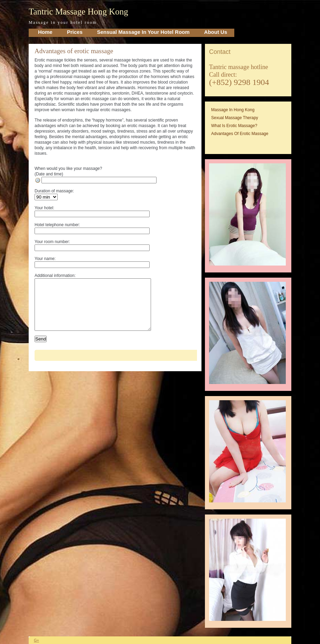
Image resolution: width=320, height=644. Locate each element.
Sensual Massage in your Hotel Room (143, 32)
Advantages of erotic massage (74, 51)
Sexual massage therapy (234, 117)
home (45, 32)
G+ (36, 640)
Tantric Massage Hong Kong (78, 11)
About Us (215, 32)
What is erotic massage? (234, 125)
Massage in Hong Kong (232, 109)
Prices (75, 32)
